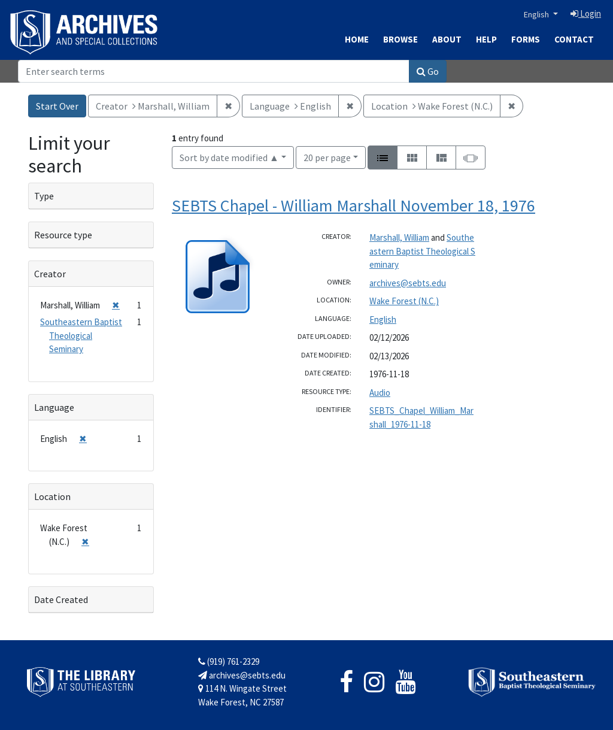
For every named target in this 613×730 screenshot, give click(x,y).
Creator (50, 274)
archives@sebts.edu (407, 283)
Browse (400, 39)
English (537, 14)
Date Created (61, 599)
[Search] (213, 71)
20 (327, 156)
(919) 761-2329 (228, 661)
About (447, 39)
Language (54, 407)
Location (52, 496)
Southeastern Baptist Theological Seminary (422, 251)
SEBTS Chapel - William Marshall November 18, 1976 (353, 205)
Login (585, 13)
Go (428, 71)
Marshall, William (399, 237)
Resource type (63, 235)
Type (44, 196)
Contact (574, 39)
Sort (229, 157)
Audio (379, 392)
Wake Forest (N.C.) (404, 301)
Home (357, 39)
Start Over (57, 106)
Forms (525, 39)
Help (486, 39)
